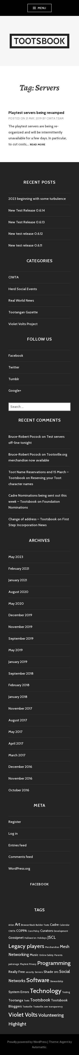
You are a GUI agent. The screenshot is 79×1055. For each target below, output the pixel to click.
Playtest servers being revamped (36, 112)
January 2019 (17, 662)
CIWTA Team (55, 118)
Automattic (39, 1047)
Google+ (14, 391)
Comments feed (20, 857)
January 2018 (17, 697)
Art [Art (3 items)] (17, 924)
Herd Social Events (22, 289)
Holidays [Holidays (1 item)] (42, 938)
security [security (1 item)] (30, 972)
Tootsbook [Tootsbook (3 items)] (40, 999)
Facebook (15, 356)
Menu (42, 8)
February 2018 (18, 685)
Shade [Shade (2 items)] (48, 972)
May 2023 (15, 557)
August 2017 (17, 720)
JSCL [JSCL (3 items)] (51, 937)
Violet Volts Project (22, 324)
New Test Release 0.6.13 (26, 222)
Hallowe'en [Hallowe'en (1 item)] (30, 938)
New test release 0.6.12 (25, 234)
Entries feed (17, 845)
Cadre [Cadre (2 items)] (54, 925)
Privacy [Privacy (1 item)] (32, 964)
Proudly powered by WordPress (27, 1042)
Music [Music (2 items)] (34, 955)
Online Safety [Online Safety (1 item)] (46, 955)
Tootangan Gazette (23, 312)
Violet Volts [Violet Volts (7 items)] (22, 1014)
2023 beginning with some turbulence (37, 199)
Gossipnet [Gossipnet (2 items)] (16, 938)
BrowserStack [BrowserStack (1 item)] (28, 925)
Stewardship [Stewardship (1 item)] (56, 981)
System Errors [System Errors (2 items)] (18, 992)
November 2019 (20, 627)
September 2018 (20, 673)
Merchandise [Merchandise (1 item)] (52, 947)
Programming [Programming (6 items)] (54, 962)
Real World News (21, 300)
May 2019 (15, 650)
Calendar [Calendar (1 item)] (65, 925)
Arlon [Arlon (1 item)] (11, 925)
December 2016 (20, 767)
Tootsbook (39, 41)
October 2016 (18, 790)
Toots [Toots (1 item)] (26, 1000)
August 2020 (18, 592)
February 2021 (18, 569)
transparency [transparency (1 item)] (56, 1006)
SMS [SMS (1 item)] (56, 972)
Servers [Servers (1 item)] (39, 972)
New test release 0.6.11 (25, 245)
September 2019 (20, 638)
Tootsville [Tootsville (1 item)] (27, 1006)
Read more (37, 144)
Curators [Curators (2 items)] (46, 931)
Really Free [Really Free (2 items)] (16, 972)
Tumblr (13, 379)
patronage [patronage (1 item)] (13, 964)
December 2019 (20, 615)
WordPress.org (19, 868)
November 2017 (20, 708)
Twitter (13, 367)
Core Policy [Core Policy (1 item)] (33, 931)
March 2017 (16, 755)
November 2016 (20, 778)
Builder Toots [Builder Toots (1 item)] (42, 925)
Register (14, 822)
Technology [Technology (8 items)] (45, 990)
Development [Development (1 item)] (61, 931)
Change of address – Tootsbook (32, 519)
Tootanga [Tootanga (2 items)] (15, 1000)
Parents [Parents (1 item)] (58, 955)
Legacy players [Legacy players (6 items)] (26, 946)
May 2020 (16, 604)
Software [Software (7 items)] (37, 980)
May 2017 (15, 732)
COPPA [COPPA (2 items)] (21, 931)
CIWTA (13, 277)
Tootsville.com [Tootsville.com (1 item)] (40, 1006)
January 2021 (17, 580)
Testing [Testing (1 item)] (66, 992)
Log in (13, 833)
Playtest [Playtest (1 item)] (24, 964)
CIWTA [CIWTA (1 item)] (11, 931)
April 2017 (15, 743)
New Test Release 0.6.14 (26, 210)
